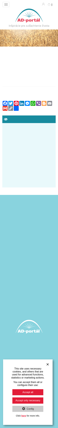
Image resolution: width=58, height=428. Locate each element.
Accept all (27, 392)
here (23, 415)
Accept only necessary (27, 400)
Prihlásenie (43, 4)
